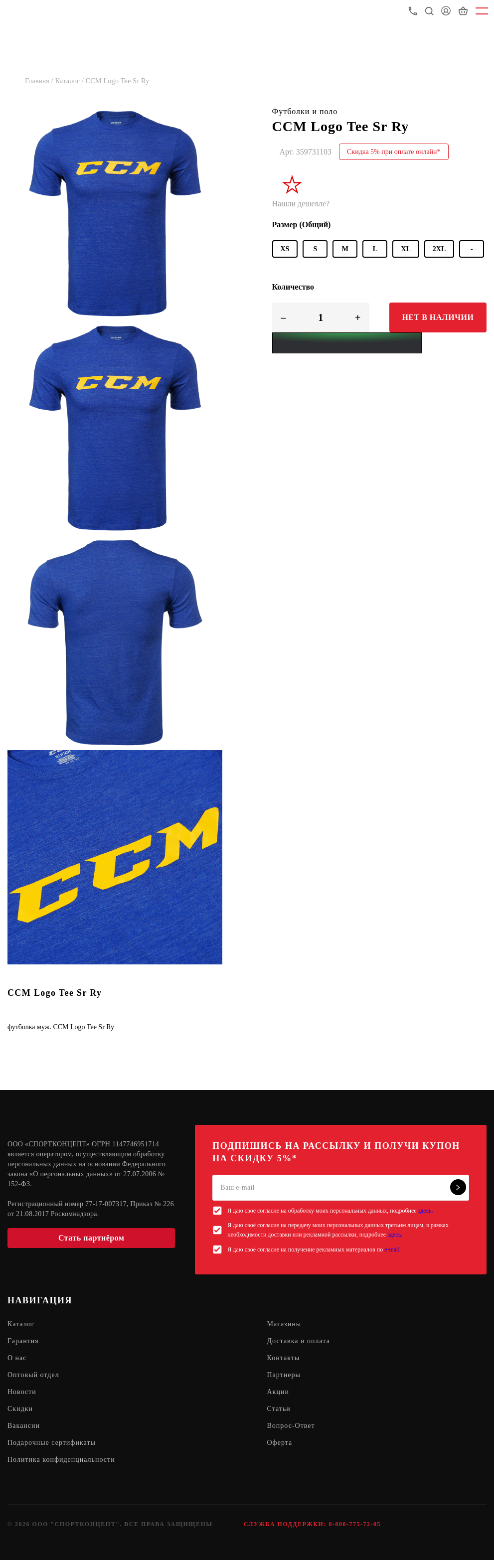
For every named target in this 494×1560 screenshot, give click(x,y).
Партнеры (284, 1375)
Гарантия (23, 1341)
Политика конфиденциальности (61, 1459)
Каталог (20, 1324)
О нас (17, 1358)
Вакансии (23, 1425)
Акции (278, 1392)
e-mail (392, 1249)
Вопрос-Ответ (291, 1425)
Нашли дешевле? (301, 203)
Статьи (279, 1408)
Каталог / (70, 81)
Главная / (40, 81)
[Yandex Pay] (347, 342)
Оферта (280, 1442)
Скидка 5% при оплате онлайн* (394, 152)
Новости (21, 1392)
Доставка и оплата (298, 1341)
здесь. (425, 1210)
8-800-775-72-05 (354, 1524)
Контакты (283, 1358)
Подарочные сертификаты (51, 1442)
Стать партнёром (91, 1238)
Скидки (20, 1408)
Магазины (284, 1324)
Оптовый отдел (33, 1375)
